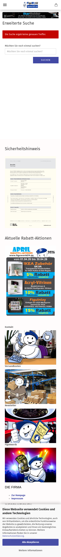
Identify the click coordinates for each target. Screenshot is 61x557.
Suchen (45, 60)
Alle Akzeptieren (30, 542)
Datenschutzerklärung (13, 536)
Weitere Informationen (30, 550)
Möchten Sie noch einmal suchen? (22, 45)
